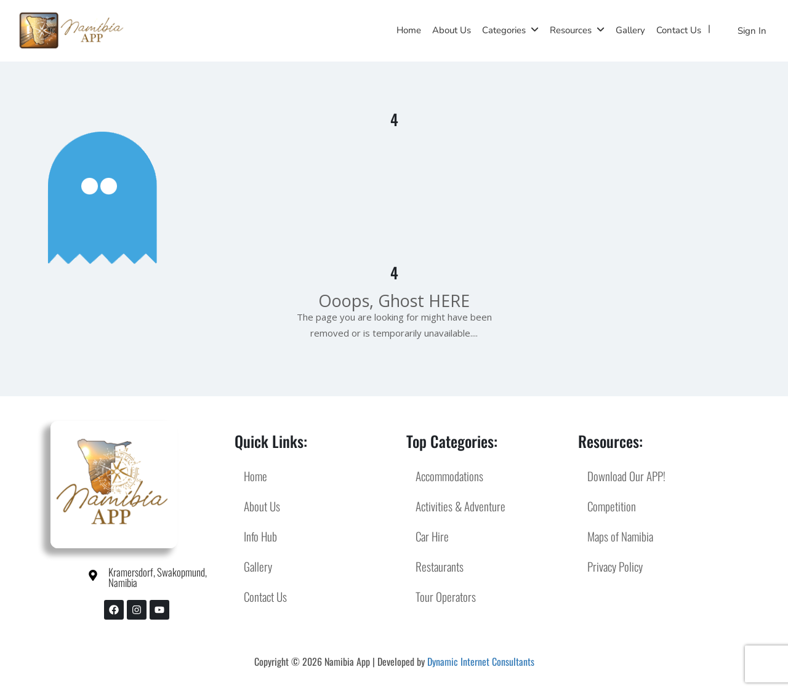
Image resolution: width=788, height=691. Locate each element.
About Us (451, 30)
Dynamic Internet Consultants (480, 661)
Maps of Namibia (620, 536)
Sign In (752, 31)
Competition (611, 505)
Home (408, 30)
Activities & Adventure (460, 505)
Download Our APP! (626, 475)
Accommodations (449, 475)
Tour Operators (446, 596)
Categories (504, 30)
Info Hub (260, 536)
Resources (571, 30)
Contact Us (678, 30)
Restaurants (440, 566)
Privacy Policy (615, 566)
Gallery (630, 30)
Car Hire (432, 536)
